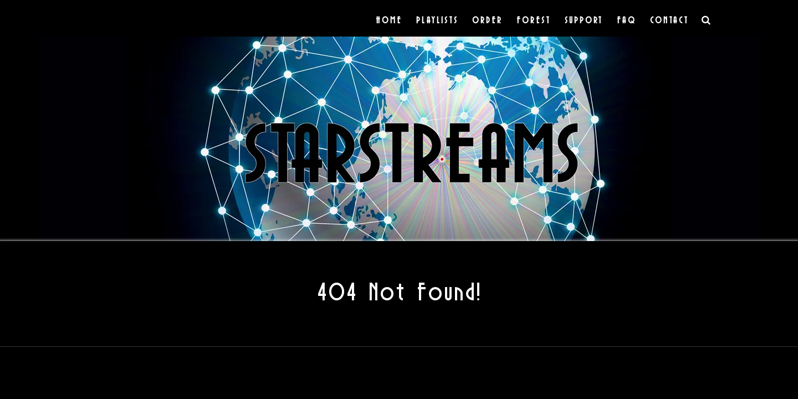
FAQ (626, 19)
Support (584, 19)
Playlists (437, 19)
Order (487, 19)
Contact (669, 19)
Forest (533, 19)
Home (389, 19)
